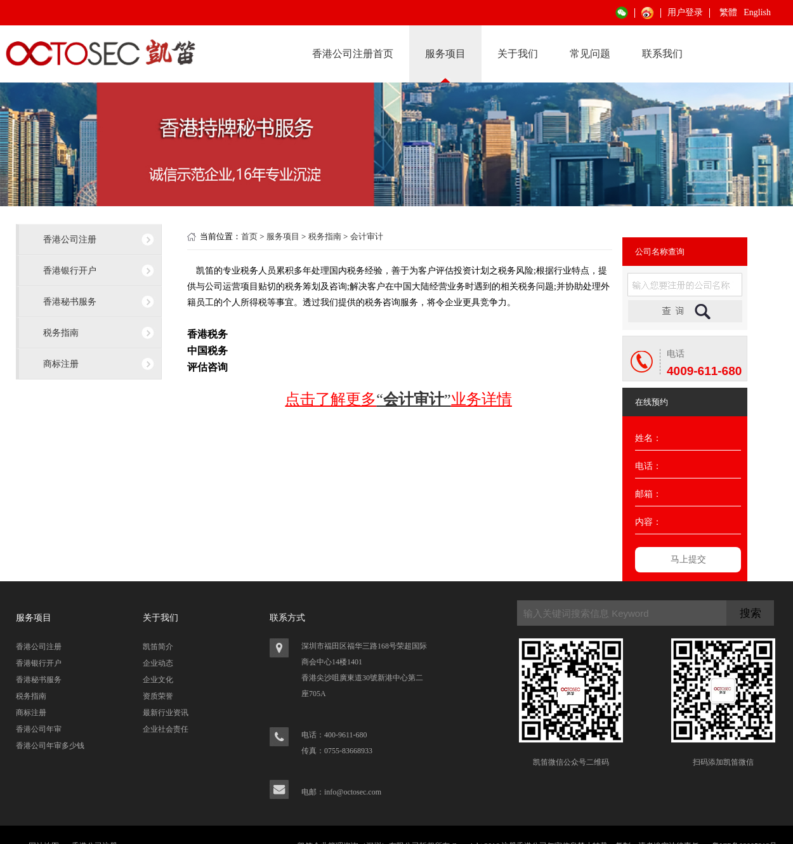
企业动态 (158, 663)
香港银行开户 (69, 270)
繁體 (728, 12)
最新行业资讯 (165, 712)
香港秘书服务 (69, 301)
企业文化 (158, 679)
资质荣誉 (158, 696)
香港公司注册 (69, 239)
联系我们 (662, 53)
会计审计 (366, 236)
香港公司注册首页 (352, 53)
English (757, 12)
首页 (249, 236)
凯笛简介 (158, 646)
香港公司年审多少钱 (50, 745)
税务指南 (61, 332)
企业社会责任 (165, 729)
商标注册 (61, 364)
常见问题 (590, 53)
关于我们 (517, 53)
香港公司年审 (39, 729)
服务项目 (445, 53)
